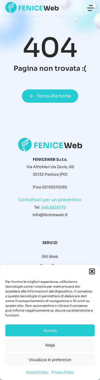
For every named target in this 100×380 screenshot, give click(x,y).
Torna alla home (50, 96)
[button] (92, 271)
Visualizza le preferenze (50, 359)
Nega (50, 345)
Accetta (50, 330)
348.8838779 (53, 207)
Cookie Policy (37, 372)
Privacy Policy (62, 372)
